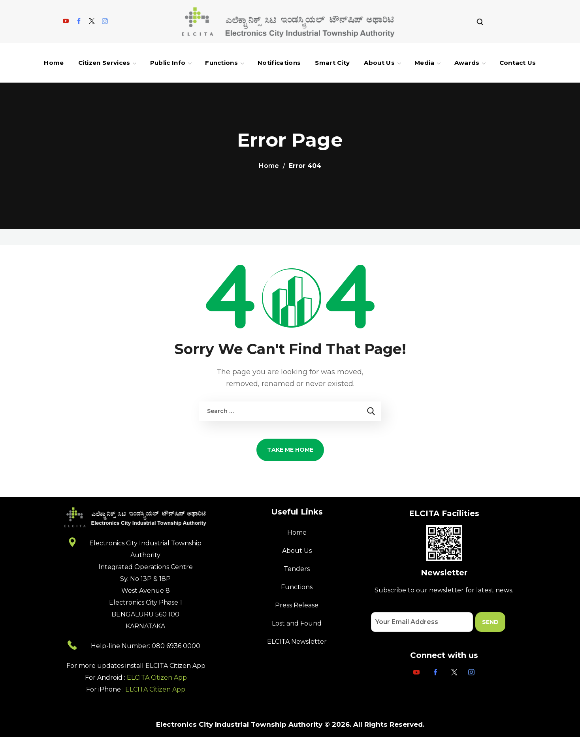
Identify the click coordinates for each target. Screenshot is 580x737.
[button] (480, 21)
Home (269, 166)
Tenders (297, 569)
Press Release (296, 605)
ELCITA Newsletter (297, 641)
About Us (297, 550)
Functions (297, 587)
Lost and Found (297, 623)
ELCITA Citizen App (157, 677)
